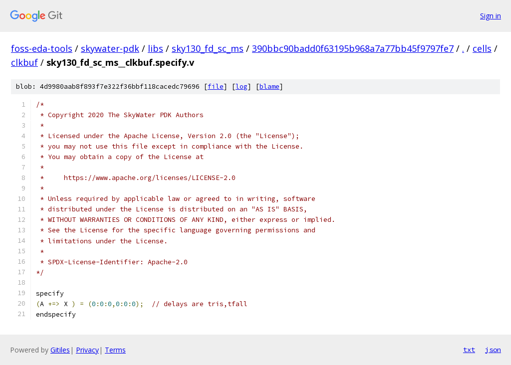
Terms (115, 350)
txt (469, 349)
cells (482, 48)
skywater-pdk (110, 48)
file (216, 86)
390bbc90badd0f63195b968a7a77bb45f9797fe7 (353, 48)
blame (269, 86)
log (242, 86)
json (493, 349)
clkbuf (24, 62)
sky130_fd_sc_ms (208, 48)
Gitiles (60, 350)
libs (155, 48)
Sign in (490, 15)
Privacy (87, 350)
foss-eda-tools (41, 48)
